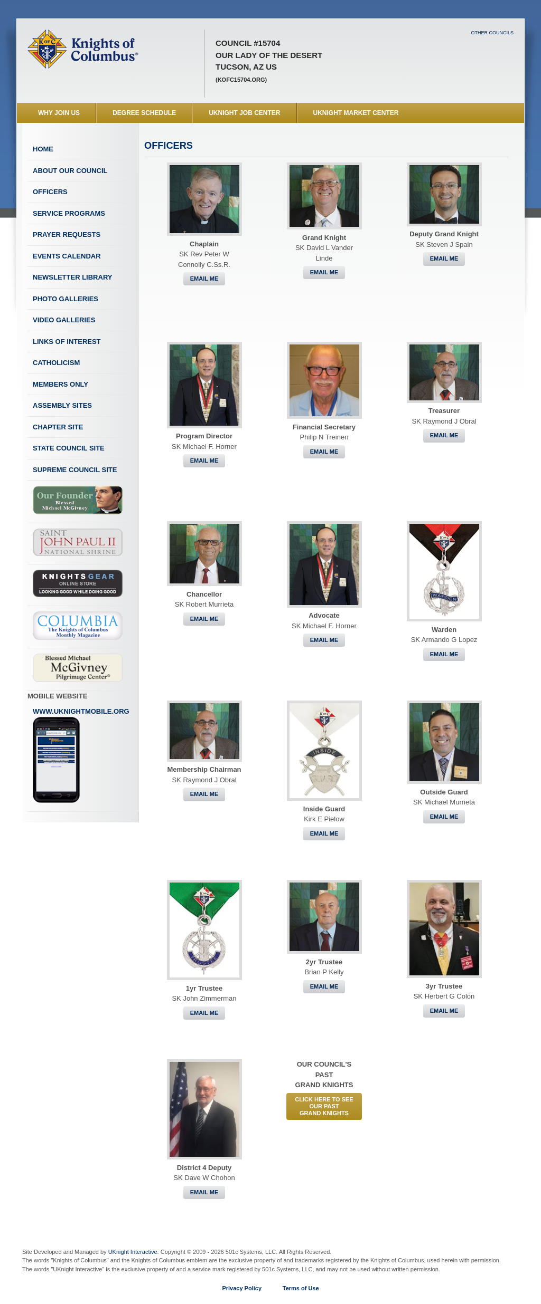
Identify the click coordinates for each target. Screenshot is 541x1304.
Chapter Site (58, 427)
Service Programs (69, 213)
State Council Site (69, 448)
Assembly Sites (62, 405)
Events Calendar (67, 256)
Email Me (204, 278)
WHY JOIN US (59, 113)
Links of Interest (67, 342)
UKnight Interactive (132, 1252)
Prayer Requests (66, 234)
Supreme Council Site (75, 470)
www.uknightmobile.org (81, 755)
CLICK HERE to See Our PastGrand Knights (324, 1106)
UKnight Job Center (244, 113)
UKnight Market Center (356, 113)
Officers (50, 192)
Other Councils (492, 32)
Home (43, 149)
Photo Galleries (65, 299)
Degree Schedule (144, 113)
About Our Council (70, 171)
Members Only (60, 384)
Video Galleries (64, 320)
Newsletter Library (72, 277)
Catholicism (56, 363)
